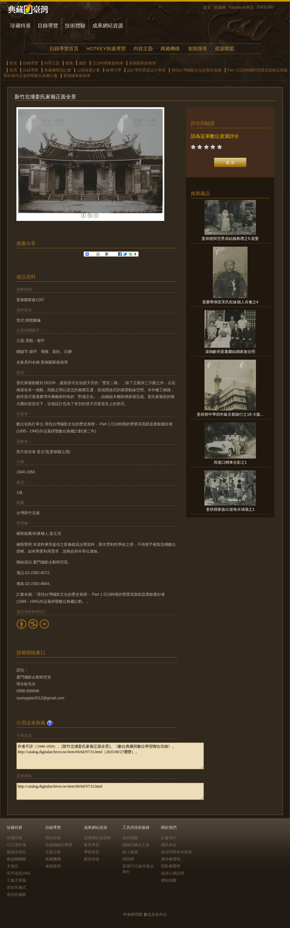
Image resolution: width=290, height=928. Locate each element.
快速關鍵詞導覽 (58, 845)
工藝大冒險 (16, 880)
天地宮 (12, 866)
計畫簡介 (169, 838)
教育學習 (91, 845)
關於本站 (169, 845)
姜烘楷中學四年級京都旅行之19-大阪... (230, 414)
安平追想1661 (19, 873)
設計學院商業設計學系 (146, 70)
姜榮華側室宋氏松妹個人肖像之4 (230, 302)
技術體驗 (75, 25)
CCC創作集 (17, 845)
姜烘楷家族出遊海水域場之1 (230, 509)
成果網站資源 (107, 25)
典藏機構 (170, 48)
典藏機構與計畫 (57, 70)
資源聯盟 (224, 48)
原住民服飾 (16, 894)
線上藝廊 (130, 852)
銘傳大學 (113, 70)
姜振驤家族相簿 (142, 63)
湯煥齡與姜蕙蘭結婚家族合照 (230, 351)
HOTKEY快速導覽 (105, 48)
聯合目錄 (53, 838)
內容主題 (143, 48)
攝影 (82, 63)
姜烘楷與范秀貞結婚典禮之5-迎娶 (230, 238)
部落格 (220, 7)
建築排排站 (16, 852)
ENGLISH (265, 7)
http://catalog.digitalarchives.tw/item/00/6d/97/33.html (110, 791)
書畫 (69, 63)
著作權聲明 (170, 859)
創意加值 (91, 859)
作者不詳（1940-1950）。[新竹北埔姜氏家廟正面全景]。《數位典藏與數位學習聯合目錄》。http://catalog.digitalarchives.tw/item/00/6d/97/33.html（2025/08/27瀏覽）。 (110, 756)
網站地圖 (169, 880)
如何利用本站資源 (176, 852)
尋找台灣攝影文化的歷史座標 (196, 70)
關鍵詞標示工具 (136, 845)
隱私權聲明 (170, 866)
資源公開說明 (172, 873)
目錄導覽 (48, 25)
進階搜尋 (197, 48)
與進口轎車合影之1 (230, 462)
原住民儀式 (16, 887)
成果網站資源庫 (97, 838)
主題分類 (53, 852)
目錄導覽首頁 (64, 48)
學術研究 (91, 852)
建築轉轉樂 (16, 859)
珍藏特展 (20, 25)
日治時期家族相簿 (107, 63)
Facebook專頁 (241, 7)
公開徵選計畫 (88, 70)
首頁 (207, 7)
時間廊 (128, 859)
